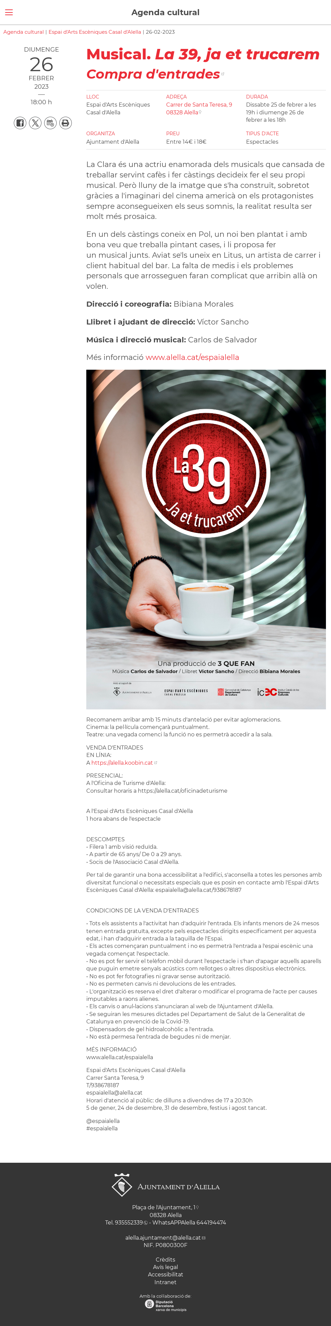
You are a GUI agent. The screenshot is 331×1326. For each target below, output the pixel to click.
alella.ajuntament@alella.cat (163, 1238)
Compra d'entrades (153, 74)
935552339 (129, 1222)
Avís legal (165, 1267)
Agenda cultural (165, 12)
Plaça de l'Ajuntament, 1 (163, 1207)
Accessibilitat (165, 1274)
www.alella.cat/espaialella (192, 357)
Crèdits (165, 1260)
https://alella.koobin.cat (122, 763)
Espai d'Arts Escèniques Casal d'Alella (95, 32)
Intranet (165, 1282)
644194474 (211, 1222)
